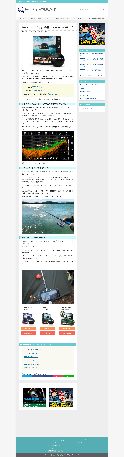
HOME (20, 440)
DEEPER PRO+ (39, 90)
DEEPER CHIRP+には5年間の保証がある (92, 75)
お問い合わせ (81, 442)
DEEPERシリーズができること (27, 18)
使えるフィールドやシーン (44, 18)
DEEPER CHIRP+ (54, 94)
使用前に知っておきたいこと (32, 367)
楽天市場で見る (28, 333)
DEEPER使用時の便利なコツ (96, 18)
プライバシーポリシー (83, 440)
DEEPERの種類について (62, 18)
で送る (68, 376)
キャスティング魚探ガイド (37, 9)
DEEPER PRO (37, 87)
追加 (47, 376)
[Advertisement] (92, 124)
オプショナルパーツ (79, 18)
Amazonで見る (28, 329)
